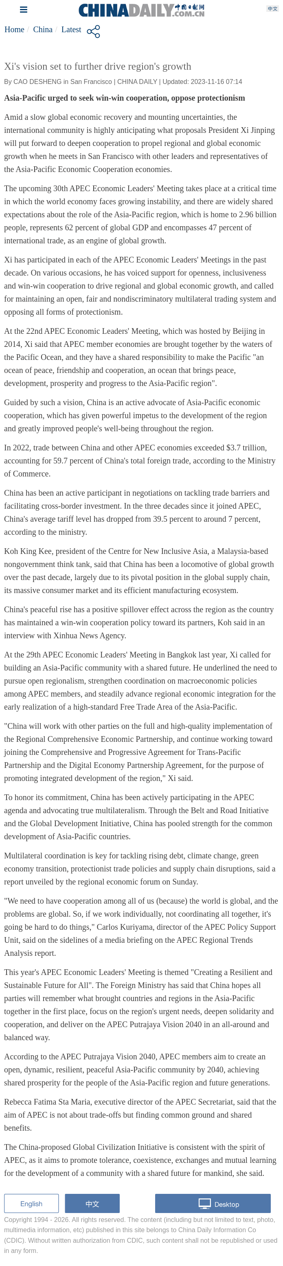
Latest (71, 29)
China (43, 29)
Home (14, 29)
